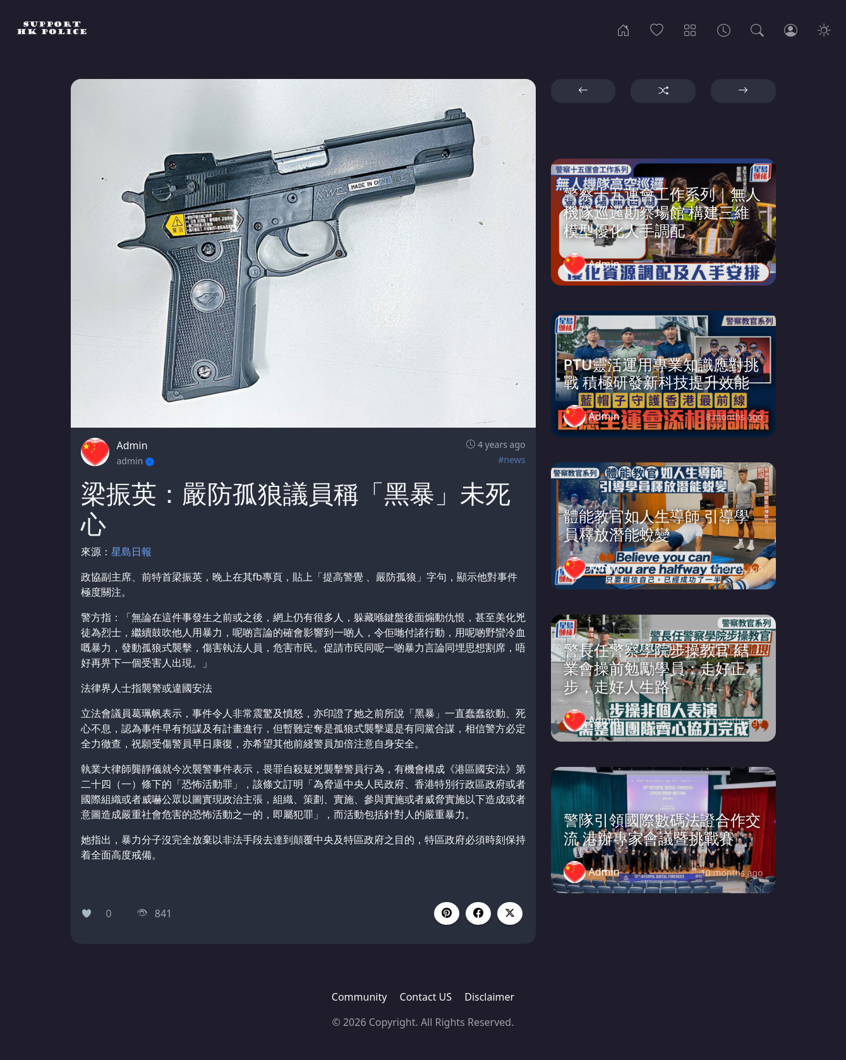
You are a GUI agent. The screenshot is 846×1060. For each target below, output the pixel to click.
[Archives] (723, 29)
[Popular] (656, 29)
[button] (478, 913)
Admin (132, 445)
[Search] (757, 29)
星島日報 (131, 551)
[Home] (623, 29)
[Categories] (690, 29)
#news (511, 460)
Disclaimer (489, 997)
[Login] (790, 29)
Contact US (426, 997)
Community (359, 997)
